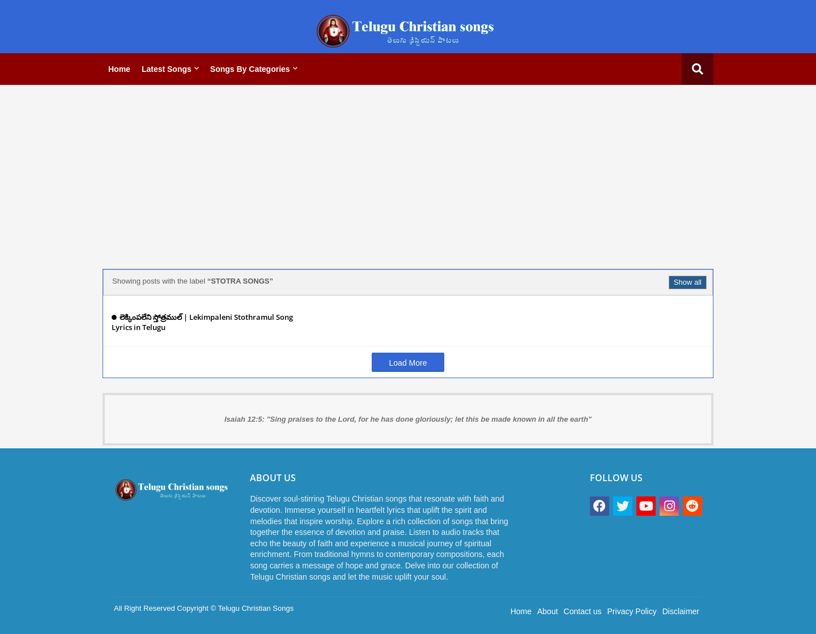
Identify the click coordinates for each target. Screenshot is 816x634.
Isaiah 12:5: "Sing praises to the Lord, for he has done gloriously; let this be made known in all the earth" (408, 419)
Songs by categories (250, 69)
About (547, 611)
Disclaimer (680, 611)
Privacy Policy (632, 611)
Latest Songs (167, 69)
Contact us (583, 611)
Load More (408, 362)
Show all (688, 282)
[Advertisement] (408, 172)
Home (119, 69)
